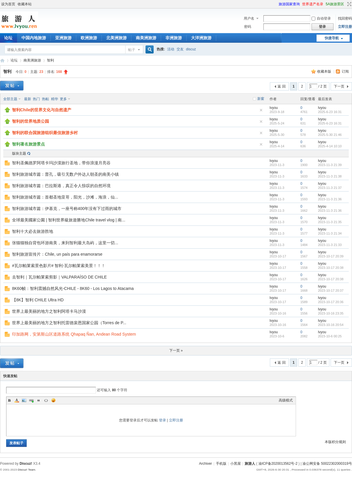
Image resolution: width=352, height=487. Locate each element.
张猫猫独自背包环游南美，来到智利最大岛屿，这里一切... (65, 242)
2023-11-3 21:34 (330, 233)
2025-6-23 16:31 (330, 112)
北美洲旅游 (116, 37)
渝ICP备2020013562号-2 (277, 464)
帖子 (131, 50)
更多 (63, 99)
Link (31, 400)
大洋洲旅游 (201, 37)
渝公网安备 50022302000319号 (327, 464)
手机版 (221, 464)
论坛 (14, 60)
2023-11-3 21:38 (330, 176)
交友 (180, 49)
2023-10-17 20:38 (330, 267)
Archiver (205, 464)
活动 (170, 49)
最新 (27, 99)
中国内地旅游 (33, 37)
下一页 (339, 86)
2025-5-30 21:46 (330, 134)
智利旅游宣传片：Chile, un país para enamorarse (57, 254)
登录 (162, 420)
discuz (191, 49)
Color (17, 400)
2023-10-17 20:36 (330, 302)
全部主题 (10, 99)
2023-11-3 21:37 (330, 187)
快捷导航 (332, 38)
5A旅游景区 (335, 4)
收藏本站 (25, 4)
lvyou (274, 108)
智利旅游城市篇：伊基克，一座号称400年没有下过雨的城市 (66, 208)
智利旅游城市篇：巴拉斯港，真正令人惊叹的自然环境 (61, 185)
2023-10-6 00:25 (330, 336)
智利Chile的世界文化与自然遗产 (41, 109)
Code (46, 400)
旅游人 (2, 60)
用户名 (249, 18)
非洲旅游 (173, 37)
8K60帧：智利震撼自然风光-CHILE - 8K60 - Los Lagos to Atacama (73, 288)
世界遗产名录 (312, 4)
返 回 (281, 86)
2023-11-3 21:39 (330, 165)
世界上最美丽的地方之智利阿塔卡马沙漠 (49, 311)
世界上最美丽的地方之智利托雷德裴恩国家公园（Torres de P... (69, 322)
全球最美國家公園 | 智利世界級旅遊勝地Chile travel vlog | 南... (68, 220)
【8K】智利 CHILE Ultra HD (38, 300)
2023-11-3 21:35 (330, 222)
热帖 (45, 99)
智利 (50, 60)
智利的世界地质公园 (30, 121)
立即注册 (345, 27)
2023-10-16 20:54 (330, 325)
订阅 (345, 71)
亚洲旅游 (63, 37)
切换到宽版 (348, 4)
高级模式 (286, 400)
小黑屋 (235, 464)
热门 (36, 99)
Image (24, 400)
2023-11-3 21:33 (330, 245)
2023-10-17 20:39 (330, 256)
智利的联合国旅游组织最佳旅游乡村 (45, 132)
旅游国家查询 (289, 4)
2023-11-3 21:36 (330, 199)
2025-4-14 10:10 (330, 146)
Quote (39, 400)
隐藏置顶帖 (261, 110)
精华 (54, 99)
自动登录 (321, 18)
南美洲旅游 (146, 37)
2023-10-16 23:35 (330, 313)
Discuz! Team (26, 469)
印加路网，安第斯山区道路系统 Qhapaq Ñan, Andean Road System (74, 334)
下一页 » (176, 350)
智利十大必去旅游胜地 (32, 231)
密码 (247, 27)
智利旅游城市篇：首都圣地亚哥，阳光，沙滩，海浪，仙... (65, 197)
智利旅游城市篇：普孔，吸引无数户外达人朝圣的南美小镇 (65, 174)
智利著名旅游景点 (28, 144)
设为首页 (8, 4)
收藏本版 (324, 71)
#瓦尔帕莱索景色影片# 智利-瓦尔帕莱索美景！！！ (58, 265)
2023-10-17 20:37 (330, 290)
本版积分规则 (335, 442)
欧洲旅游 (89, 37)
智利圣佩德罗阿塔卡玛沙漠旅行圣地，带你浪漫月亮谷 (61, 162)
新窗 (260, 99)
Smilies (53, 400)
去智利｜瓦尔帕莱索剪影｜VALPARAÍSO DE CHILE (59, 277)
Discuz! (26, 464)
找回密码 (345, 18)
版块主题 (19, 153)
